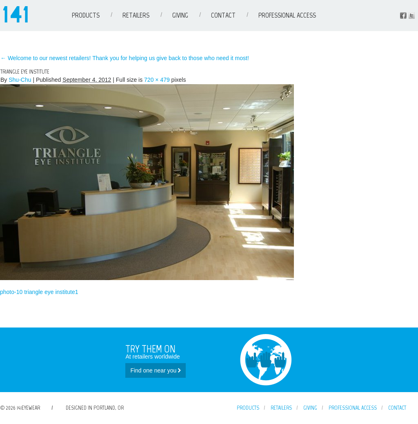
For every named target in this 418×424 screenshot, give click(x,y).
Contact (223, 15)
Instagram (411, 15)
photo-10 (11, 292)
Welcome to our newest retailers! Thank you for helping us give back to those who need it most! (124, 58)
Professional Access (287, 15)
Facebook (403, 15)
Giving (180, 15)
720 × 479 (157, 79)
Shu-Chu (20, 79)
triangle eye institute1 (51, 292)
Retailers (135, 15)
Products (86, 15)
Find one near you (155, 370)
